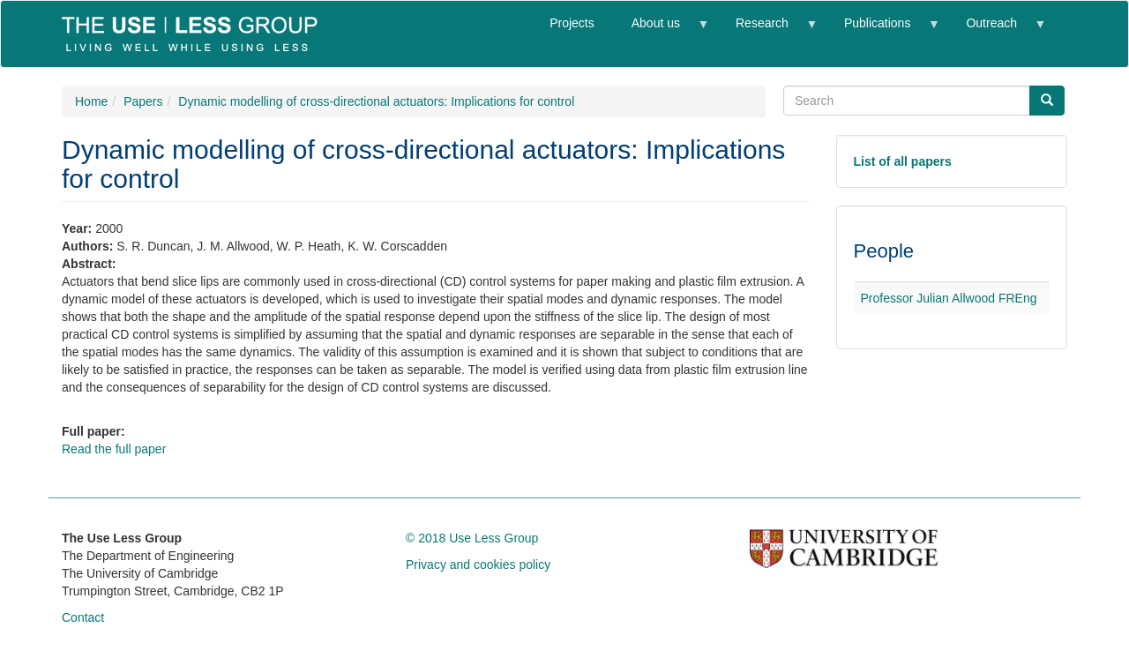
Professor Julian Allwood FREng (949, 298)
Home (91, 101)
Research (766, 30)
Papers (142, 101)
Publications (882, 30)
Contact (83, 617)
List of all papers (903, 161)
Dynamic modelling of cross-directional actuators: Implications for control (376, 101)
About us (660, 30)
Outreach (995, 30)
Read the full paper (114, 449)
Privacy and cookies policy (478, 564)
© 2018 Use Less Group (472, 538)
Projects (572, 23)
